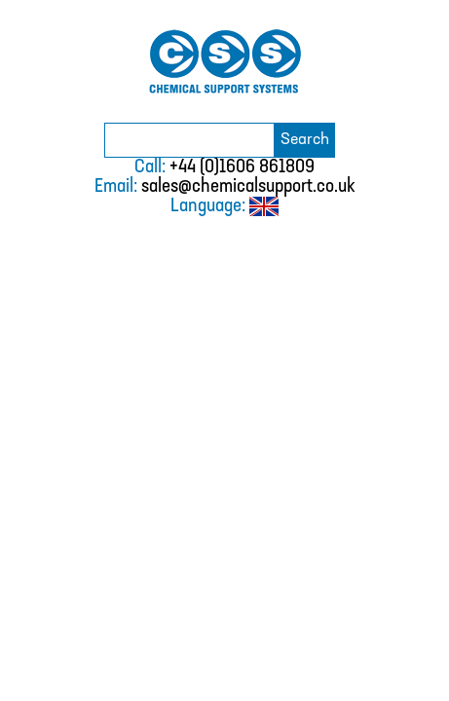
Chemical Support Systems (225, 61)
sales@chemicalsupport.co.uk (248, 187)
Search (305, 140)
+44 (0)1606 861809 (242, 167)
